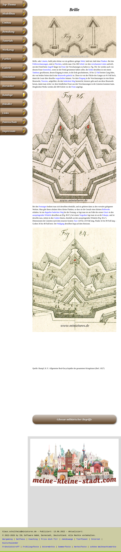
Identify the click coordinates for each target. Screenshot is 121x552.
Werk (83, 61)
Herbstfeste (80, 547)
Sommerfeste (64, 547)
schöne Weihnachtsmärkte (103, 547)
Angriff (50, 67)
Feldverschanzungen (40, 64)
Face (76, 221)
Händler (7, 103)
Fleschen (58, 64)
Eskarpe (105, 215)
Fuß (98, 73)
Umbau (6, 22)
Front (74, 87)
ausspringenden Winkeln (41, 215)
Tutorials (7, 40)
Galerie (6, 67)
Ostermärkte (48, 547)
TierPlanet (82, 539)
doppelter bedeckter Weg (54, 212)
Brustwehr (62, 75)
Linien (104, 64)
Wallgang (60, 224)
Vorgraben (83, 215)
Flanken (104, 61)
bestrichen (47, 70)
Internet (95, 539)
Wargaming (7, 539)
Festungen (43, 207)
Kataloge (7, 94)
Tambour (35, 73)
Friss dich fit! (49, 539)
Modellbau (8, 13)
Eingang (82, 78)
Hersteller (8, 85)
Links (5, 112)
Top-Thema (9, 4)
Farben (6, 58)
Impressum (8, 131)
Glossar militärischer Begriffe (74, 419)
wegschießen (60, 78)
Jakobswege (67, 539)
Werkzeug (8, 49)
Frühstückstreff (10, 547)
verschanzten (96, 64)
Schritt (81, 64)
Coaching (33, 539)
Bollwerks (106, 209)
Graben (56, 218)
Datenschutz (9, 122)
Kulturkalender (10, 543)
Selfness (20, 539)
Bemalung (8, 31)
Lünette (44, 61)
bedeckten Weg (69, 81)
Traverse (44, 81)
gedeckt (69, 75)
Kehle (91, 70)
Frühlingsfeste (31, 547)
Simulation (8, 76)
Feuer (63, 67)
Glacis (106, 212)
